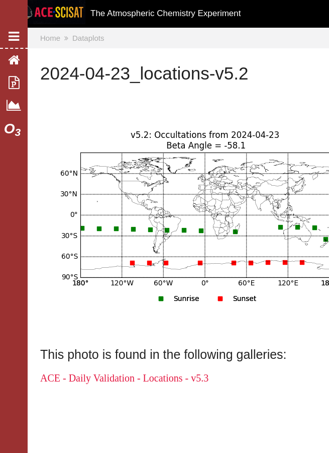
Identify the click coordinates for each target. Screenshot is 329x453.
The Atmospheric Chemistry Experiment (165, 13)
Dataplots (88, 38)
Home (50, 38)
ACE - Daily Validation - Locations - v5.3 (124, 378)
